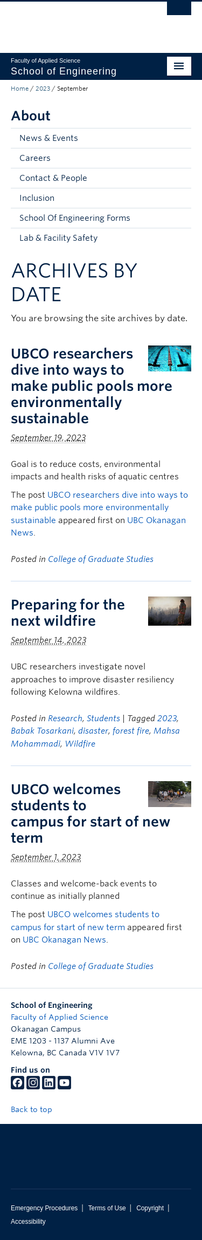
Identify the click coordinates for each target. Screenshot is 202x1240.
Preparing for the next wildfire (68, 613)
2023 (43, 88)
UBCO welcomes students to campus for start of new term (90, 813)
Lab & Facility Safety (58, 238)
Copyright (150, 1208)
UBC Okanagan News (64, 940)
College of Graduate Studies (101, 559)
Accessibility (28, 1221)
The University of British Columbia (74, 22)
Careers (35, 158)
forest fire (131, 731)
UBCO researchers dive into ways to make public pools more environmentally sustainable (91, 385)
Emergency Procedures (44, 1208)
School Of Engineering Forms (74, 218)
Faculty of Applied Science (59, 1017)
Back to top (36, 1109)
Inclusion (36, 198)
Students (103, 718)
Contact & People (53, 178)
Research (65, 718)
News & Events (48, 138)
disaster (93, 731)
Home (20, 88)
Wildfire (80, 744)
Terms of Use (107, 1208)
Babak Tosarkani (42, 731)
